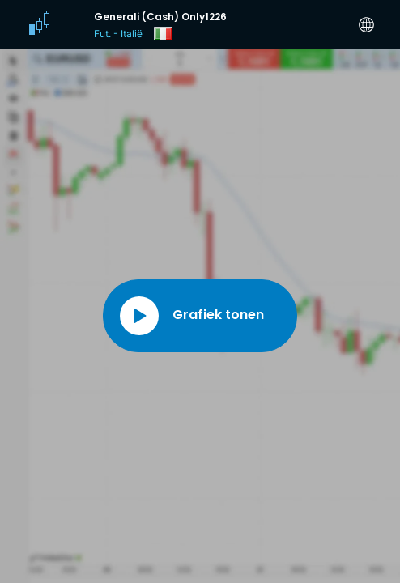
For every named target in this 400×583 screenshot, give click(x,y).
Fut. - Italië (118, 34)
